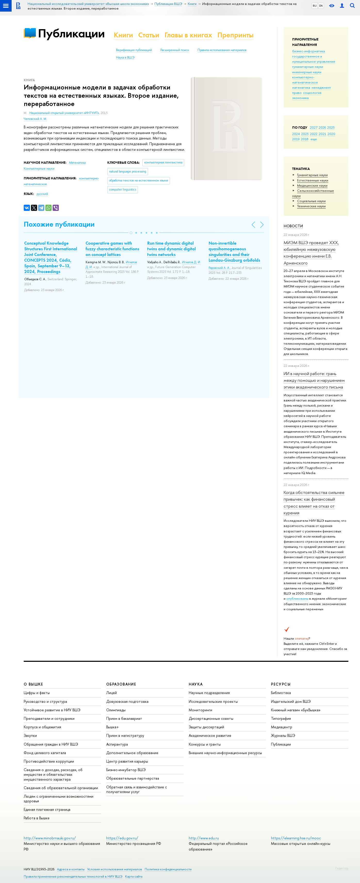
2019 (296, 139)
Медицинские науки (312, 185)
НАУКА (196, 684)
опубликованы (297, 598)
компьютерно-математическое (305, 80)
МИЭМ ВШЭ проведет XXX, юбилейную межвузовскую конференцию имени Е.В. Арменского (311, 253)
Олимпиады (116, 709)
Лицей (111, 692)
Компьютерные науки (39, 169)
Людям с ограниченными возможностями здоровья (58, 798)
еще (313, 139)
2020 (331, 133)
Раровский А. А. (219, 268)
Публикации (71, 33)
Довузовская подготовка (127, 701)
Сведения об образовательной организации (61, 787)
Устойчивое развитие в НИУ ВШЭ (52, 709)
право (297, 92)
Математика (77, 163)
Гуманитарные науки (312, 174)
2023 (305, 133)
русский (42, 194)
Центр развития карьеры (127, 761)
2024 (296, 133)
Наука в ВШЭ (125, 57)
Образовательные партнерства (132, 778)
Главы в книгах (188, 34)
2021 (322, 133)
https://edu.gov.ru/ (122, 838)
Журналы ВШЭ (283, 735)
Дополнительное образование (132, 752)
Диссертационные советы (211, 718)
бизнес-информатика (308, 51)
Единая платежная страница (47, 809)
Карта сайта (133, 876)
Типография (281, 718)
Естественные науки (312, 180)
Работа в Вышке (37, 817)
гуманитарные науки (307, 66)
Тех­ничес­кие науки (311, 206)
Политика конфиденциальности (168, 869)
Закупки (30, 735)
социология (312, 92)
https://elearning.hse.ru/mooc (296, 838)
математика (301, 87)
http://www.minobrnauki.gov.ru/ (50, 838)
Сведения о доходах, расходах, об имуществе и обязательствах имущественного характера (53, 774)
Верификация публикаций (134, 50)
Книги (123, 34)
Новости (293, 226)
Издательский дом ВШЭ (291, 701)
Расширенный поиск (174, 50)
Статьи (148, 34)
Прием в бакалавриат (124, 718)
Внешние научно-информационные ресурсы (225, 752)
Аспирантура (117, 744)
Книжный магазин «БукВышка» (296, 709)
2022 (313, 133)
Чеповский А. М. (35, 119)
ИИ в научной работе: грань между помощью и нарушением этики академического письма (314, 380)
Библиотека (281, 692)
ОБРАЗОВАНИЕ (121, 684)
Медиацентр (281, 726)
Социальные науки (311, 201)
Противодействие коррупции (49, 761)
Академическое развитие (210, 735)
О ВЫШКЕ (33, 684)
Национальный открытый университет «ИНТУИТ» (64, 113)
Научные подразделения (209, 692)
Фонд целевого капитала (45, 752)
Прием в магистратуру (125, 735)
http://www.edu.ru (204, 838)
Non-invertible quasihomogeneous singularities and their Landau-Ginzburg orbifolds (234, 251)
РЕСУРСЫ (281, 684)
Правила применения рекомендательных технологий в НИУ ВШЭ (73, 876)
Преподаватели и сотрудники (49, 718)
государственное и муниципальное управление (313, 59)
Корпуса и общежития (42, 726)
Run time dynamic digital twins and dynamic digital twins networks (171, 248)
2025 (331, 127)
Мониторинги (200, 709)
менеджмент (321, 87)
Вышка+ (112, 726)
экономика (300, 97)
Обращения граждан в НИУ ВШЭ (51, 744)
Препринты (235, 34)
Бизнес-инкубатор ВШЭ (126, 769)
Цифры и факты (37, 692)
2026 (322, 127)
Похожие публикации (59, 224)
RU (315, 5)
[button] (131, 232)
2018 (304, 139)
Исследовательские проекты (213, 701)
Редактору (341, 868)
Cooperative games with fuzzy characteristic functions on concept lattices (112, 248)
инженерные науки (306, 72)
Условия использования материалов (114, 869)
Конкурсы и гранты (205, 744)
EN (321, 5)
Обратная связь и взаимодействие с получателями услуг (136, 789)
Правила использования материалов (222, 50)
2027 (313, 127)
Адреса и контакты (71, 869)
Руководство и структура (45, 701)
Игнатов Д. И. (191, 262)
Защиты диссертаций (206, 726)
